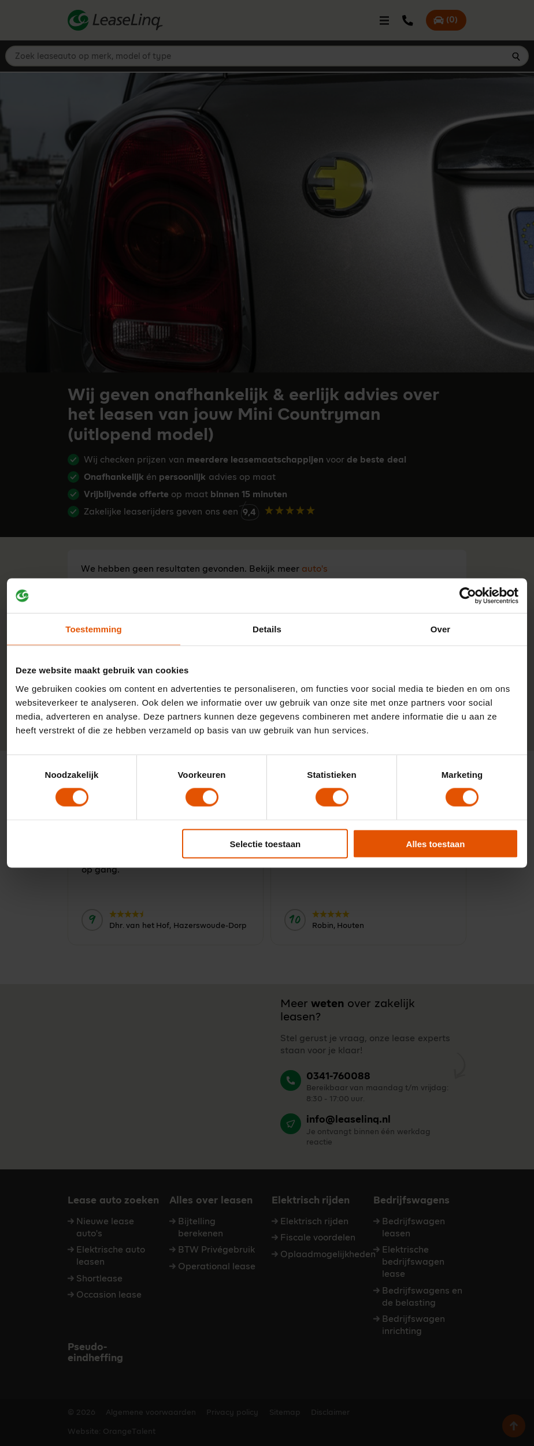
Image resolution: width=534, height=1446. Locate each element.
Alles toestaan (435, 843)
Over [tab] (441, 629)
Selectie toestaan (265, 843)
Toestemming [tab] (93, 629)
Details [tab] (267, 629)
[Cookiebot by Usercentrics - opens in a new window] (467, 596)
